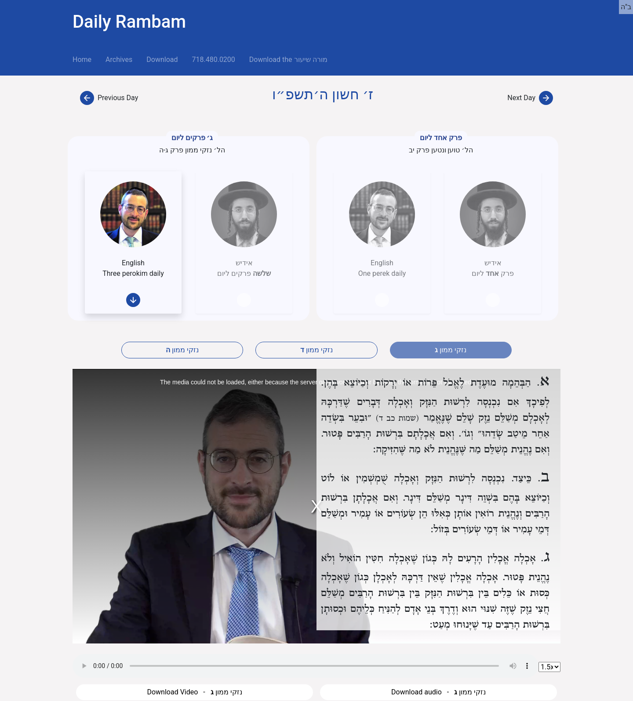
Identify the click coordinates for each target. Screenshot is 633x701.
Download (162, 59)
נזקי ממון (182, 350)
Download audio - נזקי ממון (438, 692)
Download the (288, 59)
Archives (119, 59)
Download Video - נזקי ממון (194, 692)
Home (85, 59)
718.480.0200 (213, 59)
